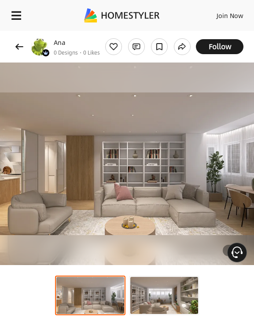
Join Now (230, 15)
